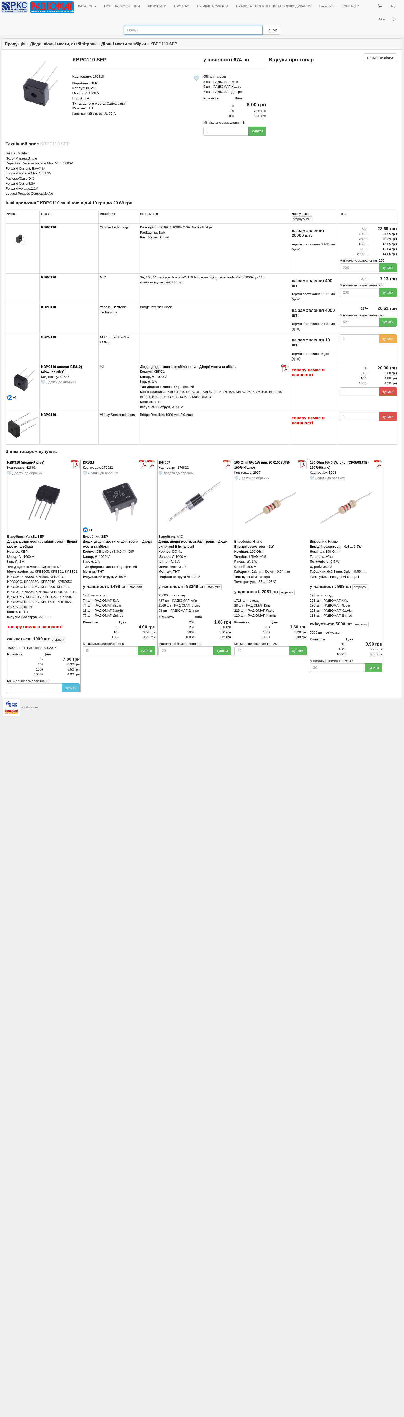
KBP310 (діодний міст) (25, 462)
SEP (94, 83)
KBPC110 (48, 227)
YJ (102, 367)
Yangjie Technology (114, 227)
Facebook (326, 6)
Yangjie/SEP (35, 536)
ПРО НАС (181, 6)
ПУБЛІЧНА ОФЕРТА (213, 6)
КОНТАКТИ (350, 6)
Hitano (257, 541)
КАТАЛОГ (87, 6)
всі (301, 219)
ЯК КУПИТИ (157, 6)
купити (257, 131)
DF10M (88, 462)
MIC (103, 277)
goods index (30, 708)
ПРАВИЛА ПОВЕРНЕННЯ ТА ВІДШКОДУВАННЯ (273, 6)
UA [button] (381, 19)
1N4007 (164, 462)
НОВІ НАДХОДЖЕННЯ (122, 6)
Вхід (393, 6)
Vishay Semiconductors (117, 415)
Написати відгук (380, 58)
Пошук (271, 30)
